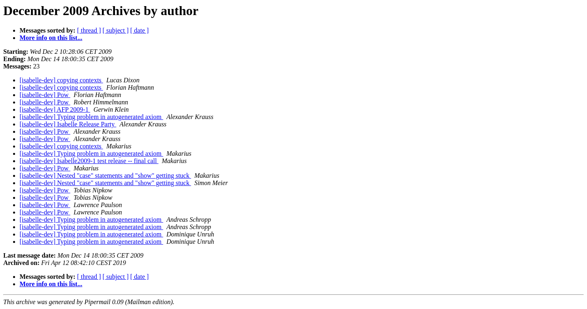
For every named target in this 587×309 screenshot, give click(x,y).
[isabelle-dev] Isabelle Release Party (68, 124)
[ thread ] (89, 30)
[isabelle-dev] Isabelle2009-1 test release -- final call (89, 160)
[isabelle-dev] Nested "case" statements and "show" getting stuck (105, 175)
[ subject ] (116, 30)
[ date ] (139, 30)
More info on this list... (51, 37)
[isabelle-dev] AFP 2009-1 (55, 109)
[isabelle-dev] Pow (45, 94)
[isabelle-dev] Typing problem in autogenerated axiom (91, 116)
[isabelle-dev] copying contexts (61, 80)
